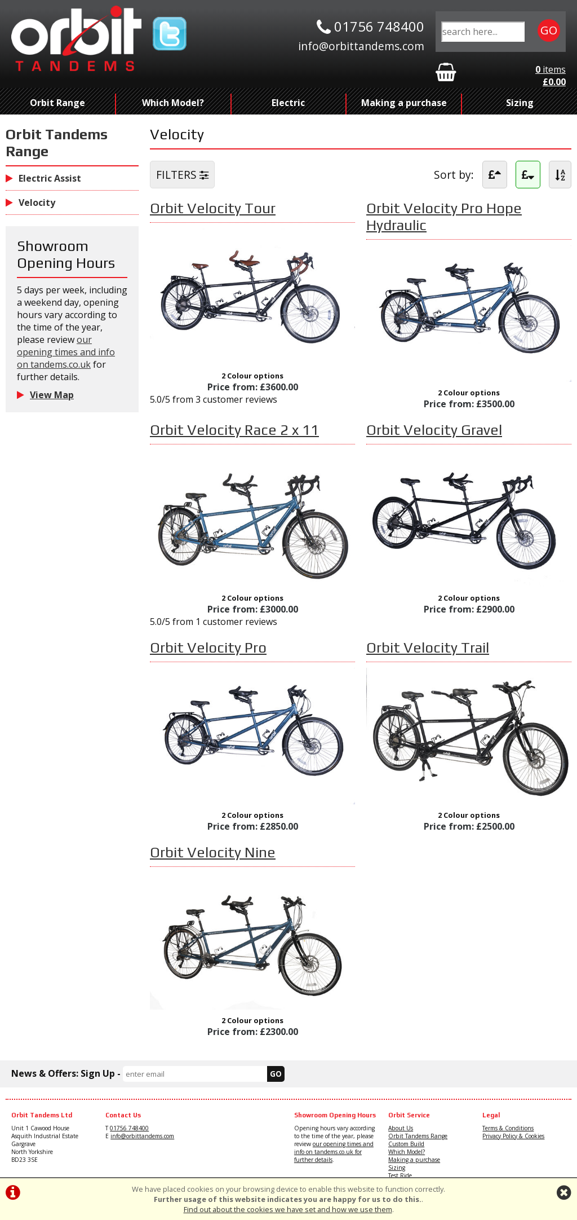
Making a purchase (404, 102)
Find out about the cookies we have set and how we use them (288, 1209)
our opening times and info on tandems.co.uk (66, 352)
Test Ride (400, 1175)
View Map (45, 395)
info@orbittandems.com (142, 1136)
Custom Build (406, 1144)
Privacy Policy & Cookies (513, 1136)
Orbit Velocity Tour (213, 208)
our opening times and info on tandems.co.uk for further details (334, 1152)
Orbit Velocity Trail (427, 647)
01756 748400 (129, 1128)
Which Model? (173, 102)
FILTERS (182, 174)
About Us (400, 1128)
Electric (288, 102)
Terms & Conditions (508, 1128)
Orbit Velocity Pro (208, 647)
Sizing (520, 102)
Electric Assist (43, 178)
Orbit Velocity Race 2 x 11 (234, 429)
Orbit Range (57, 102)
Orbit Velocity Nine (213, 852)
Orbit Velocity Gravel (434, 429)
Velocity (30, 202)
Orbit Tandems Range (417, 1136)
